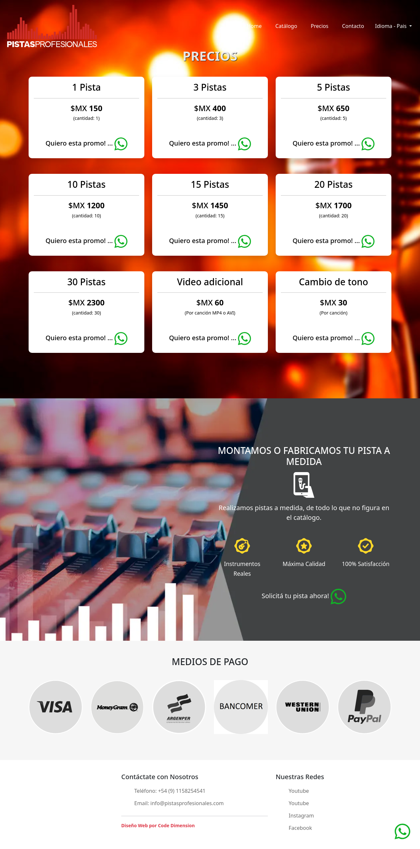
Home (254, 26)
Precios (319, 26)
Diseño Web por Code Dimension (158, 825)
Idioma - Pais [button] (391, 26)
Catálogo (286, 26)
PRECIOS (210, 56)
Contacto (353, 26)
